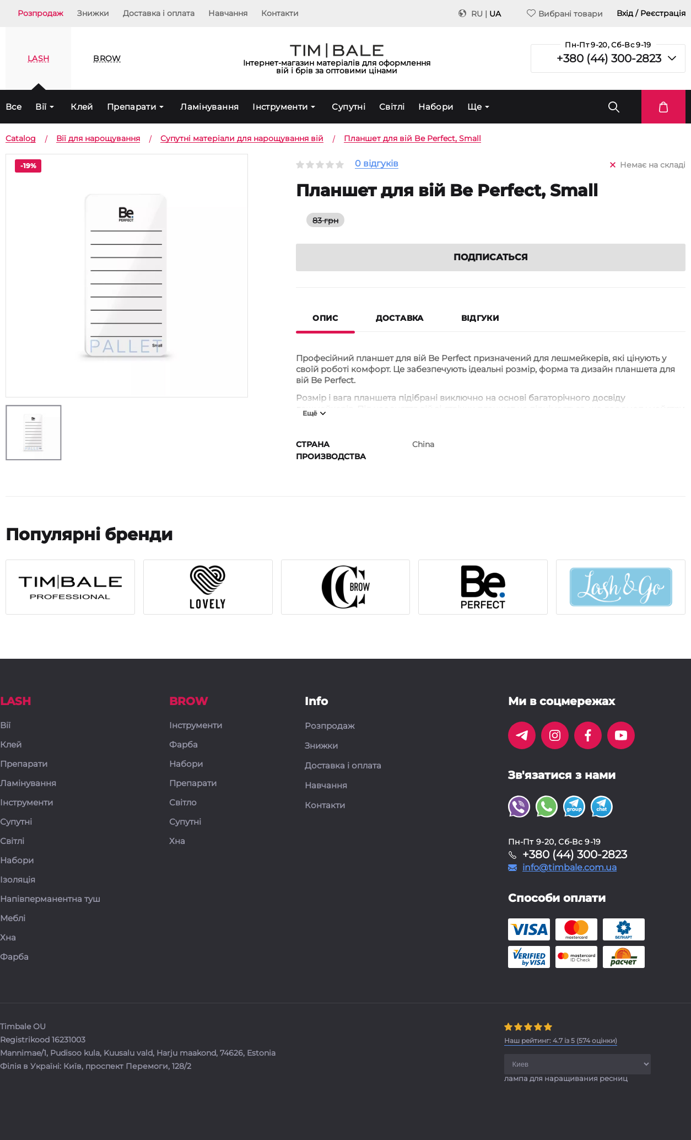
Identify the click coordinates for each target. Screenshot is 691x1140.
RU (477, 14)
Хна (8, 938)
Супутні (348, 106)
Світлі (391, 106)
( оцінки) (560, 1041)
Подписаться (491, 257)
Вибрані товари (565, 13)
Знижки (93, 13)
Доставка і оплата (159, 13)
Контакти (280, 13)
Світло (183, 803)
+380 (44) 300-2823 (609, 58)
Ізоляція (17, 880)
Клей (82, 106)
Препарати (131, 106)
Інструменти (279, 106)
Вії (40, 106)
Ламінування (209, 106)
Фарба (14, 958)
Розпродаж (40, 13)
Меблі (12, 919)
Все (13, 106)
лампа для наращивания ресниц (566, 1078)
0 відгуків (376, 164)
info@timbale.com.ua (569, 868)
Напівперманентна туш (50, 900)
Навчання (227, 13)
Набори (435, 106)
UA (495, 14)
